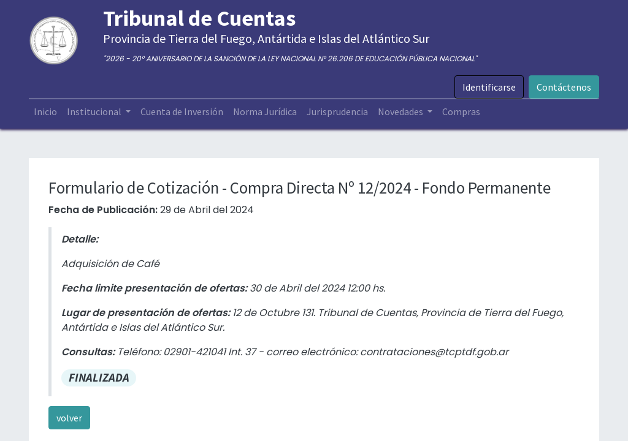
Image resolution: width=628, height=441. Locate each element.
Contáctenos (564, 87)
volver (69, 418)
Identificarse (489, 87)
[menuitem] (45, 111)
